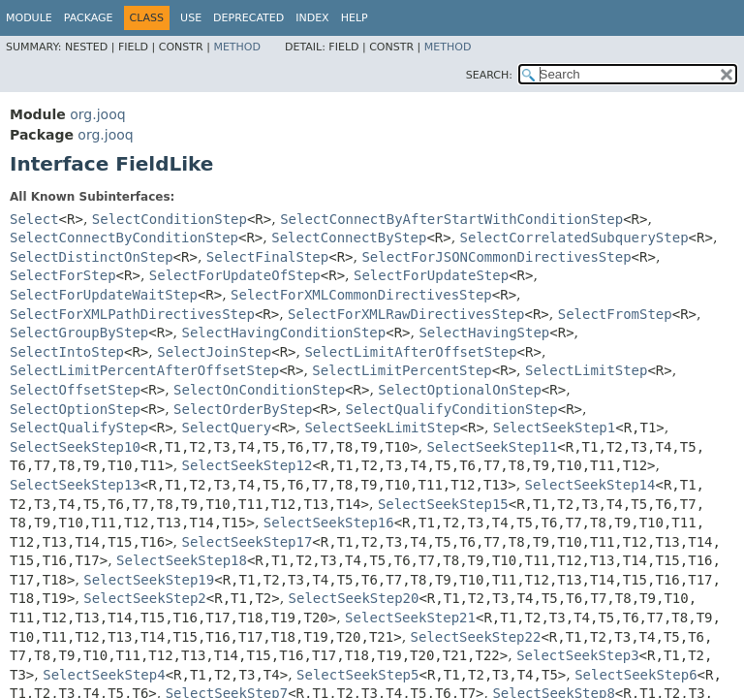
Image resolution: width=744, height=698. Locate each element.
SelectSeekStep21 (410, 617)
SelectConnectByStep (348, 237)
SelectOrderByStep (242, 409)
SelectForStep (63, 275)
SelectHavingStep (483, 332)
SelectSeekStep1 (554, 427)
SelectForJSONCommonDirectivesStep (496, 257)
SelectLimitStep (586, 370)
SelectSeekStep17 (247, 542)
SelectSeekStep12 (247, 465)
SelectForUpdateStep (431, 275)
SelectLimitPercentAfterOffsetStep (144, 370)
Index (311, 18)
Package (88, 18)
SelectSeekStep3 (577, 655)
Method (237, 47)
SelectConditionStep (169, 219)
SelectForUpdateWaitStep (104, 294)
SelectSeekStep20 (354, 598)
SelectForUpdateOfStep (235, 275)
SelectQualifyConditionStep (452, 409)
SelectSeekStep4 (104, 674)
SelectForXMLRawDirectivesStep (406, 314)
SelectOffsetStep (75, 389)
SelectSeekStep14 (590, 484)
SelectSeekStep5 (357, 674)
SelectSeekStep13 (75, 484)
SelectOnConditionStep (259, 389)
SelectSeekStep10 (75, 447)
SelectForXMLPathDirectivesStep (132, 314)
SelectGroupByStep (79, 332)
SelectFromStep (615, 314)
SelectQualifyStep (79, 427)
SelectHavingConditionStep (284, 332)
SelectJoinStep (214, 352)
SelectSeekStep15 (443, 504)
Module (29, 18)
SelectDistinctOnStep (91, 257)
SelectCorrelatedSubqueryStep (574, 237)
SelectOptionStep (75, 409)
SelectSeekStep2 (144, 598)
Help (354, 18)
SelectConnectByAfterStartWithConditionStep (451, 219)
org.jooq (97, 114)
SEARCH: (489, 75)
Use (191, 18)
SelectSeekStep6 (635, 674)
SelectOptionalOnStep (460, 389)
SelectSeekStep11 (491, 447)
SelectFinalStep (267, 257)
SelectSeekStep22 (476, 637)
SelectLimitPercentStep (401, 370)
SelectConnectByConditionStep (124, 237)
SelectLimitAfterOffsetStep (410, 352)
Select (34, 219)
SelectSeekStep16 (329, 522)
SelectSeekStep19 (148, 579)
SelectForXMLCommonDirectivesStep (361, 294)
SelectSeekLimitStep (381, 427)
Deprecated (248, 18)
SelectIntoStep (67, 352)
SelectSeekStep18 (181, 560)
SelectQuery (227, 427)
